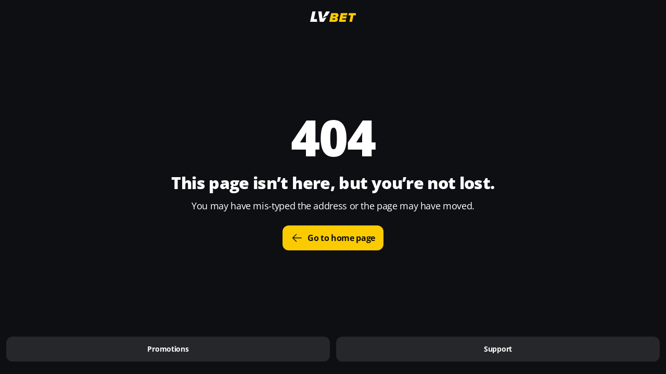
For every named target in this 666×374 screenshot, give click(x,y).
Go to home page (333, 238)
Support (498, 349)
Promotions (167, 349)
